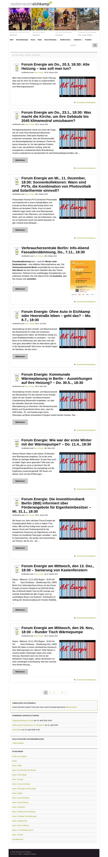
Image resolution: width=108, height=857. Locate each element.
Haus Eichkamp (51, 40)
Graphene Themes (30, 854)
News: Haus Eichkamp (20, 798)
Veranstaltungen (22, 40)
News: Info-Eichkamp (20, 802)
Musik (14, 761)
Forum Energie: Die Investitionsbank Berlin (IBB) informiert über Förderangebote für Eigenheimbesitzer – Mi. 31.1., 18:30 (51, 505)
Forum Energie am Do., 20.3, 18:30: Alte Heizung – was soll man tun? (55, 66)
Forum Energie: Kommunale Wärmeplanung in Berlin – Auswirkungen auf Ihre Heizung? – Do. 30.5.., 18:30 (56, 378)
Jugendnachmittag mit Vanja (23, 720)
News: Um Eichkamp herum (22, 830)
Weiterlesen (20, 160)
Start (11, 40)
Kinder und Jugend (19, 756)
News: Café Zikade (19, 775)
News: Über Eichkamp (20, 825)
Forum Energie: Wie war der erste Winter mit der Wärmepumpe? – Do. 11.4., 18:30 (56, 442)
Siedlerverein (65, 40)
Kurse (33, 40)
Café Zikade (16, 730)
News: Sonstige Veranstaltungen (24, 816)
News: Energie (38, 72)
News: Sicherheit (18, 807)
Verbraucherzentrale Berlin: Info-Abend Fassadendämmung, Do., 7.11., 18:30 (55, 250)
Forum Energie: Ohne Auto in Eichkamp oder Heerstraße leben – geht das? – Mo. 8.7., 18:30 (56, 316)
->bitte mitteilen (18, 743)
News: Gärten (17, 793)
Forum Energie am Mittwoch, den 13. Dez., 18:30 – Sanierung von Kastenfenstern (57, 568)
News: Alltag (17, 766)
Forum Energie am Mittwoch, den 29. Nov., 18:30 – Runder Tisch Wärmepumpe (57, 630)
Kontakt (89, 40)
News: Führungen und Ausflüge (24, 789)
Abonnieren (71, 707)
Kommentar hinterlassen (86, 102)
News (40, 40)
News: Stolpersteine (19, 821)
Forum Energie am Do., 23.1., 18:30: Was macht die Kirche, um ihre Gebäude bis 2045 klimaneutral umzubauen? (56, 116)
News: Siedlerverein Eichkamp (23, 812)
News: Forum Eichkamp (21, 784)
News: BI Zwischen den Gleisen (24, 770)
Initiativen (78, 40)
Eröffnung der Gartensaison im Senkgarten (28, 725)
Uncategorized (17, 839)
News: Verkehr (17, 835)
